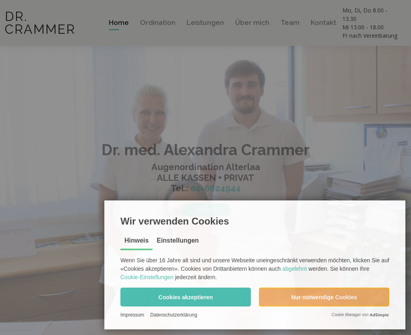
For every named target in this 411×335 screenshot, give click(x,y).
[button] (185, 297)
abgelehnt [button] (294, 269)
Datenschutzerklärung (173, 315)
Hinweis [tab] (136, 240)
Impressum (132, 315)
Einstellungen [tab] (178, 240)
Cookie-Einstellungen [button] (146, 277)
